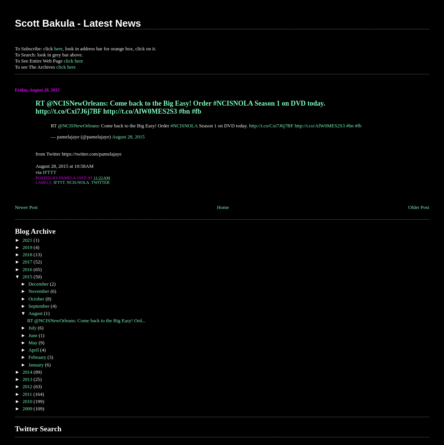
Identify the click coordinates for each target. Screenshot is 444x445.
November (39, 291)
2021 (28, 240)
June (33, 335)
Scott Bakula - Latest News (78, 23)
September (39, 306)
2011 (28, 394)
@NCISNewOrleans (78, 126)
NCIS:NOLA (78, 182)
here (58, 48)
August (36, 313)
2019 (28, 247)
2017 (28, 262)
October (36, 299)
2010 (28, 401)
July (33, 328)
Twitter (100, 182)
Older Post (418, 207)
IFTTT (49, 172)
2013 (28, 379)
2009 (28, 408)
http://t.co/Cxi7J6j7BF (271, 126)
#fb (358, 126)
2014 (28, 372)
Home (223, 207)
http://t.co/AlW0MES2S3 (320, 126)
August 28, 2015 (128, 137)
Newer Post (26, 207)
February (37, 357)
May (33, 342)
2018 (28, 254)
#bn (349, 126)
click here (73, 61)
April (34, 350)
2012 (28, 386)
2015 (28, 277)
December (39, 284)
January (36, 365)
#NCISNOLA (183, 126)
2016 (28, 269)
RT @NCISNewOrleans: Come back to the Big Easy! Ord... (86, 320)
